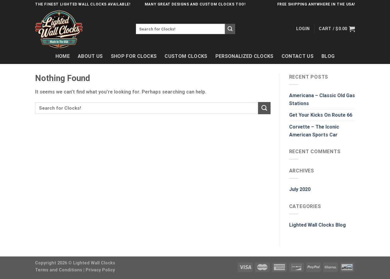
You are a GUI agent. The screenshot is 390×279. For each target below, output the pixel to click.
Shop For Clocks (134, 56)
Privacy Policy (100, 270)
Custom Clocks (186, 56)
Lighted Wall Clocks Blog (317, 225)
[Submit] (230, 29)
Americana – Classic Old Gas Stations (322, 99)
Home (62, 56)
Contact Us (298, 56)
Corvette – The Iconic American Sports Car (314, 131)
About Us (90, 56)
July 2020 (299, 189)
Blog (328, 56)
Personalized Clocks (244, 56)
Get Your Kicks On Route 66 (320, 115)
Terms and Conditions (58, 270)
